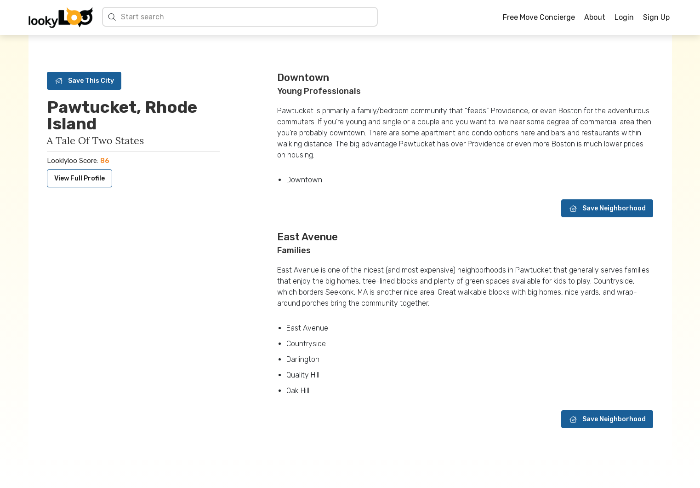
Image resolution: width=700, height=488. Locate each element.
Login (624, 17)
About (594, 17)
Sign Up (656, 17)
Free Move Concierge (539, 17)
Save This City (84, 81)
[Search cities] (246, 17)
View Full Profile (79, 178)
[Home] (60, 17)
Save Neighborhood (607, 208)
